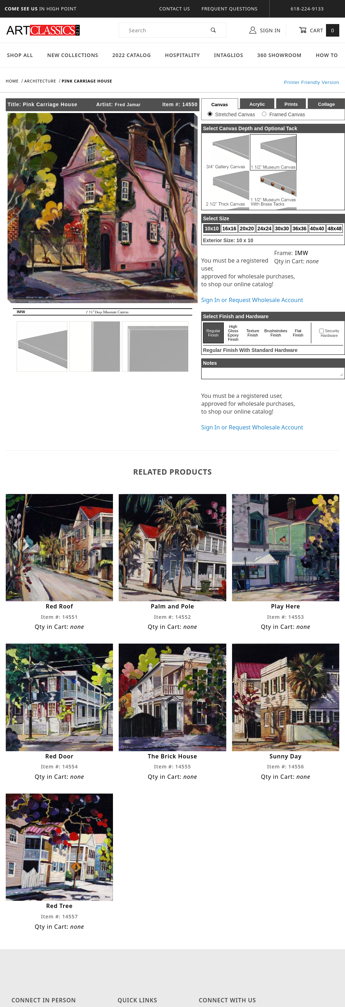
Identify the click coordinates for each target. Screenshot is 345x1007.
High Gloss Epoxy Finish (233, 333)
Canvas (219, 104)
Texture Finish (252, 333)
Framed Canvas (287, 114)
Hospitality (182, 55)
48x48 (335, 228)
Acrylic (257, 104)
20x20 (247, 228)
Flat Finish (298, 333)
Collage (326, 104)
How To (327, 55)
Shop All (20, 55)
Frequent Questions (230, 8)
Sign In (264, 30)
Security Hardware (330, 333)
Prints (291, 104)
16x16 (229, 228)
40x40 (317, 228)
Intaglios (228, 55)
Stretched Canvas (235, 114)
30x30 (282, 228)
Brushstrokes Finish (275, 333)
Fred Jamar (128, 104)
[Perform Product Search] (213, 30)
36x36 (300, 228)
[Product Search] (160, 30)
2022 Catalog (131, 55)
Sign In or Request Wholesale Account (252, 300)
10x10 (212, 228)
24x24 (264, 228)
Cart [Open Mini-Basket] (319, 30)
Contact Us (174, 8)
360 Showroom (279, 55)
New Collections (72, 55)
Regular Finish (214, 333)
